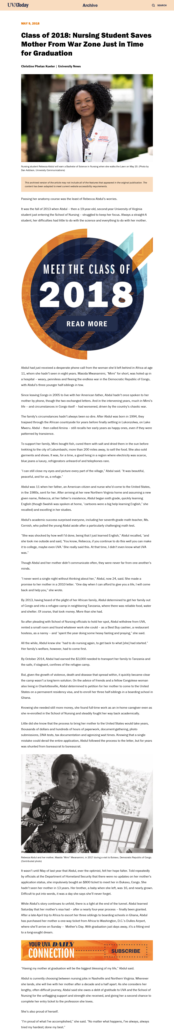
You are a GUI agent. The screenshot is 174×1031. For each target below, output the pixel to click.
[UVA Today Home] (18, 5)
